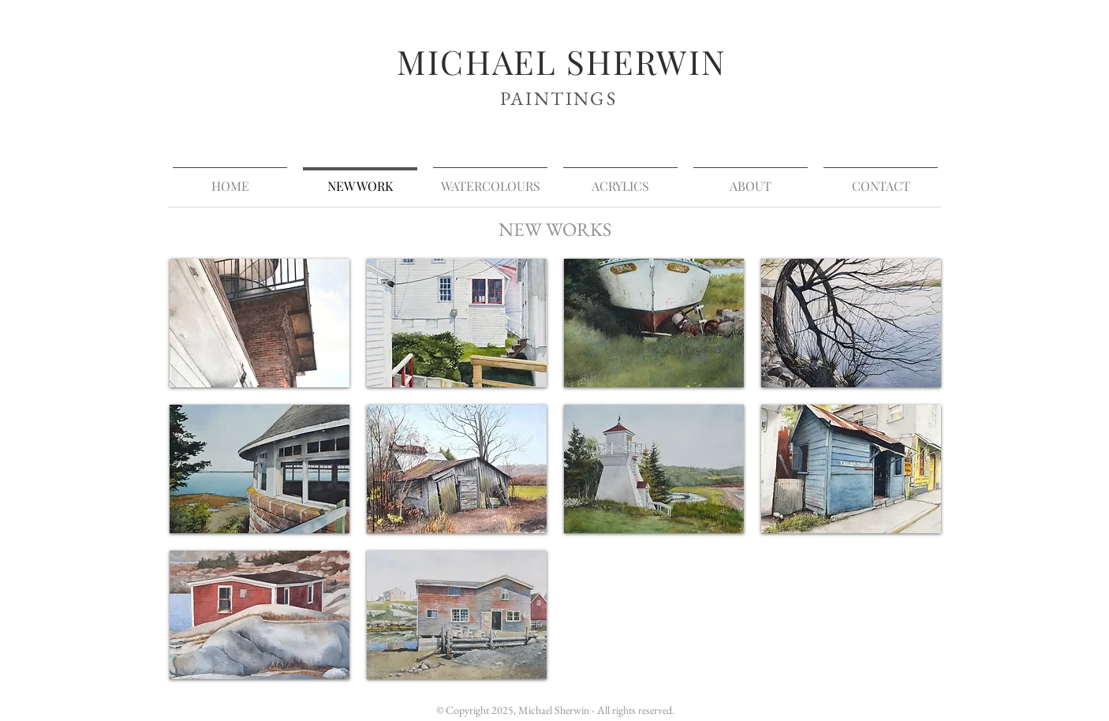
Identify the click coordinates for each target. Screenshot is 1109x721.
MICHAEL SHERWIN (561, 61)
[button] (259, 323)
